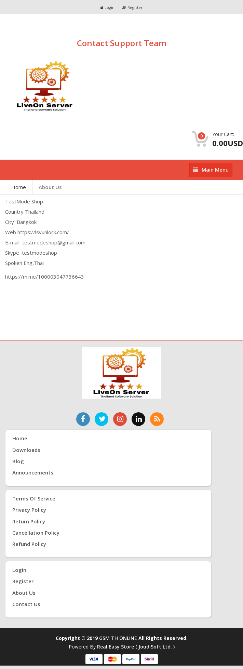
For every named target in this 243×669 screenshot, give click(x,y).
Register (132, 7)
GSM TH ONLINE (118, 638)
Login (107, 7)
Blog (18, 461)
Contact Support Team (121, 43)
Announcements (32, 472)
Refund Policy (29, 543)
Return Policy (28, 521)
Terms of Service (33, 498)
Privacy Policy (29, 509)
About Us (50, 187)
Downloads (26, 449)
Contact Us (26, 604)
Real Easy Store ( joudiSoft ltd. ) (136, 646)
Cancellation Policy (35, 532)
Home (18, 187)
